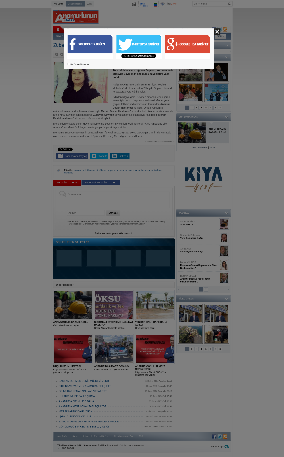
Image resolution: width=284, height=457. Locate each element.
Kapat (217, 31)
